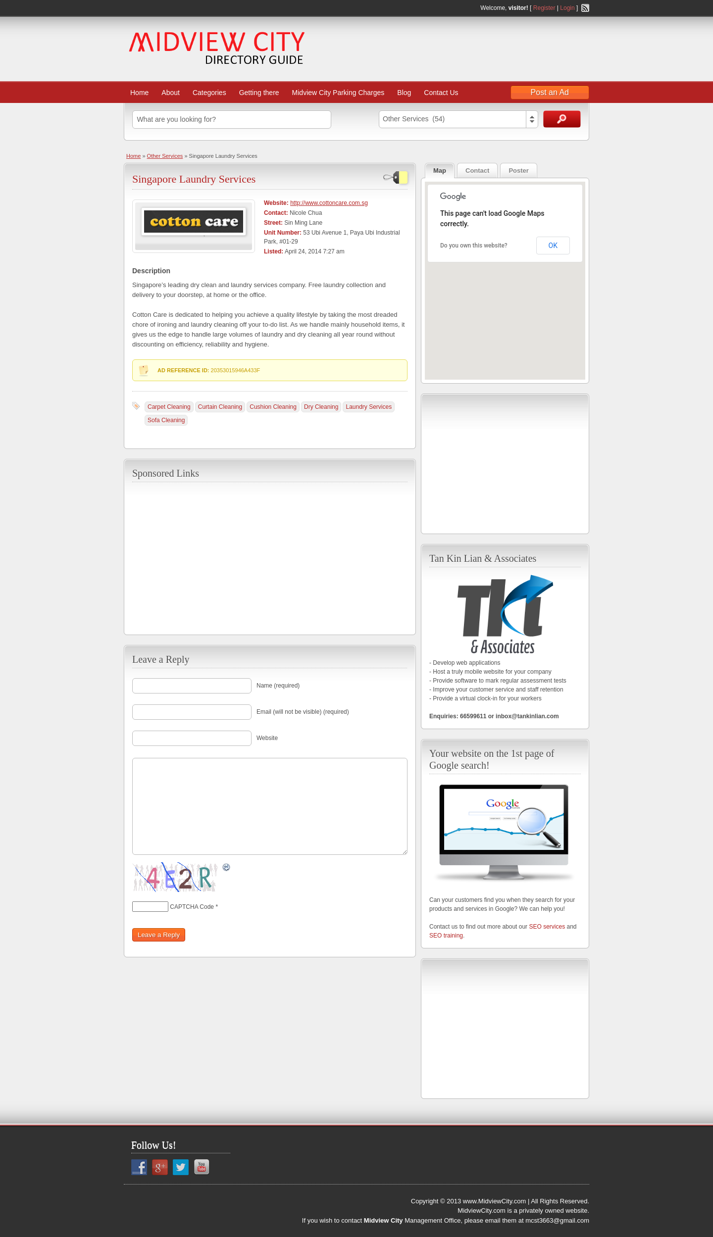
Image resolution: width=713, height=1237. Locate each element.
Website (267, 738)
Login (567, 7)
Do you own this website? (474, 245)
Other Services (165, 156)
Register (544, 7)
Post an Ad (550, 92)
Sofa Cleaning (166, 420)
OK (553, 245)
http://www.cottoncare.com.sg (329, 202)
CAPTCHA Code (192, 906)
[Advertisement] (269, 557)
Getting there (259, 93)
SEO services (547, 926)
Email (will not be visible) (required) (302, 711)
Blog (404, 93)
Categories (209, 93)
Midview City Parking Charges (338, 93)
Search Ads (562, 119)
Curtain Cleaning (220, 406)
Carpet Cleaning (169, 406)
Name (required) (278, 685)
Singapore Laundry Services (193, 179)
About (170, 93)
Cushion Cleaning (273, 406)
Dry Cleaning (321, 406)
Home (139, 93)
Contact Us (441, 93)
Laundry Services (369, 406)
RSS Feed (585, 8)
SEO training (446, 935)
